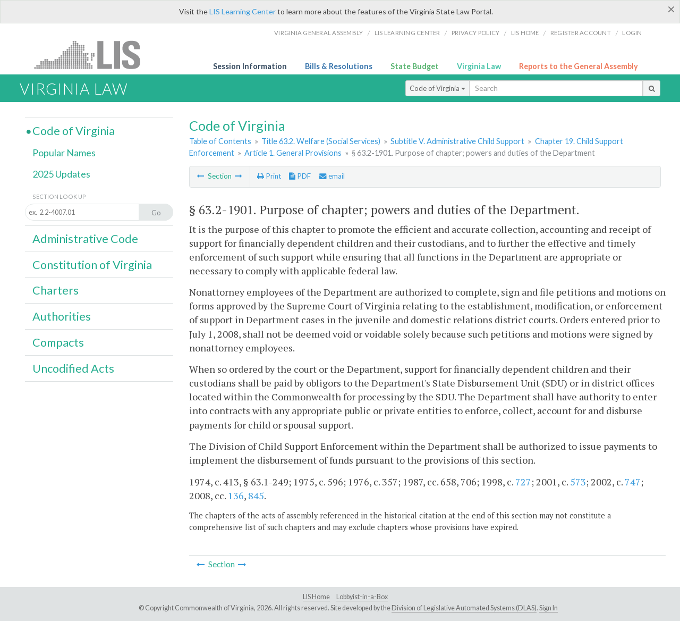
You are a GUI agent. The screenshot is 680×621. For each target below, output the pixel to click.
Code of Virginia (437, 88)
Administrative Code (85, 239)
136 (236, 495)
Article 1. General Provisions (293, 152)
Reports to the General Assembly (578, 66)
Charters (55, 290)
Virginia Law (479, 66)
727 (523, 481)
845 (256, 495)
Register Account (580, 32)
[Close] (671, 9)
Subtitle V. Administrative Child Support (457, 141)
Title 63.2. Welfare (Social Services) (320, 141)
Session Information (250, 66)
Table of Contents (220, 141)
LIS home (525, 32)
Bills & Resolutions (338, 66)
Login (632, 32)
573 (578, 481)
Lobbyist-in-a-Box (362, 597)
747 (633, 481)
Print (269, 176)
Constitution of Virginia (92, 265)
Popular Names (64, 152)
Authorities (61, 316)
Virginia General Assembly (318, 32)
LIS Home (316, 597)
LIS (93, 54)
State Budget (414, 66)
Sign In (548, 608)
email (332, 176)
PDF (300, 176)
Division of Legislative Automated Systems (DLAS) (464, 608)
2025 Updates (61, 174)
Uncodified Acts (73, 368)
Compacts (58, 342)
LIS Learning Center (242, 11)
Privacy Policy (476, 32)
